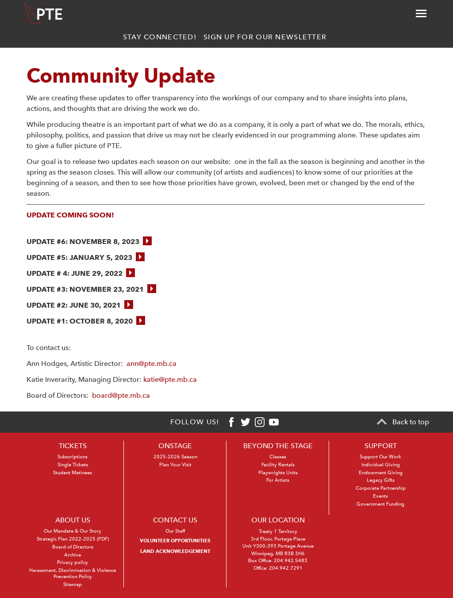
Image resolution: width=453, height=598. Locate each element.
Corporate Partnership (381, 488)
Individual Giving (380, 465)
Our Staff (175, 531)
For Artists (277, 480)
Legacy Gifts (381, 480)
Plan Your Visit (175, 465)
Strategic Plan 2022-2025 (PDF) (73, 539)
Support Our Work (380, 457)
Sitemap (72, 584)
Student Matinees (72, 473)
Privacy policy (72, 562)
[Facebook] (231, 422)
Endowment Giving (381, 473)
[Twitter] (245, 422)
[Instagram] (259, 422)
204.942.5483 (290, 561)
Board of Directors (72, 547)
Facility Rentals (278, 465)
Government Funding (380, 504)
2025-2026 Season (175, 457)
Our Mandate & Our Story (72, 531)
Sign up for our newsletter (264, 37)
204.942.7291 (286, 568)
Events (380, 496)
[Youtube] (274, 422)
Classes (277, 457)
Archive (72, 555)
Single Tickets (73, 465)
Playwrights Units (278, 473)
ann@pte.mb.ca (152, 363)
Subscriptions (73, 457)
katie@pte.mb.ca (170, 379)
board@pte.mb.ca (122, 395)
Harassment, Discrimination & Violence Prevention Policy (72, 573)
